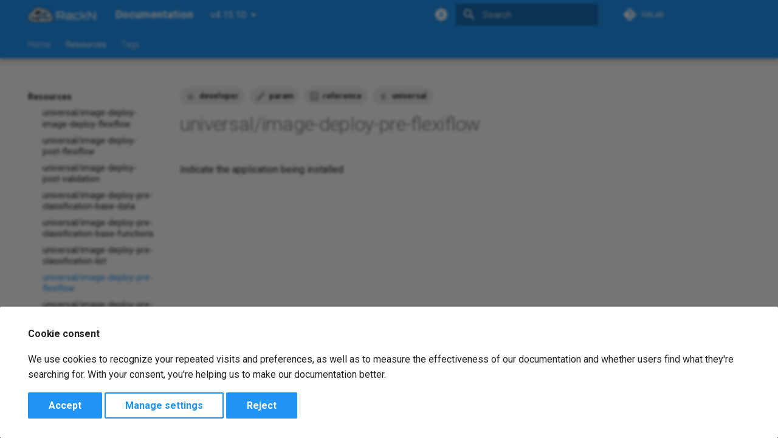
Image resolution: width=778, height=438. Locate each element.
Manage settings (164, 405)
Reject (262, 405)
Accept (65, 405)
